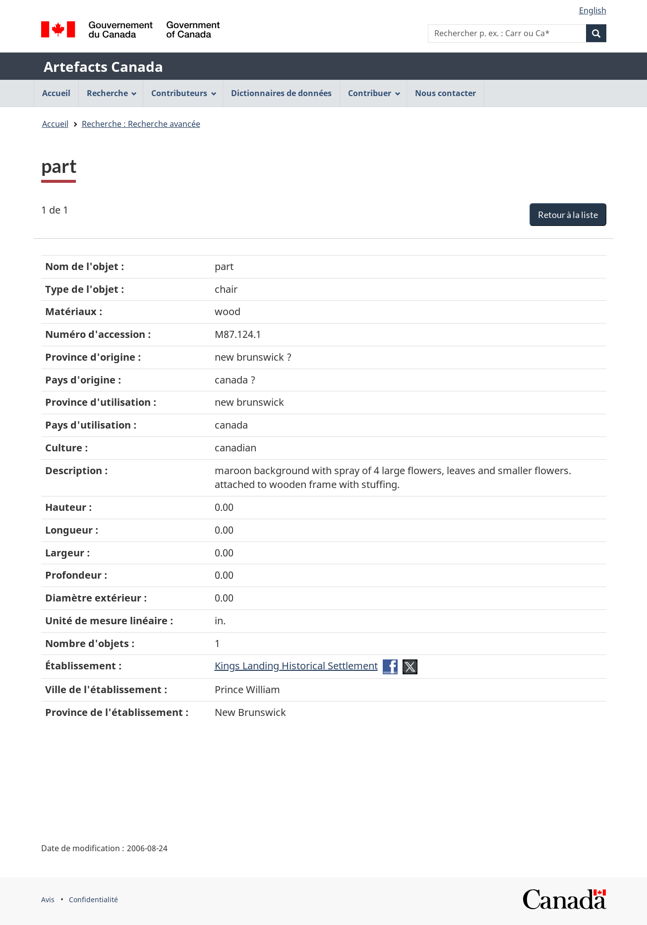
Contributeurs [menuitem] (184, 93)
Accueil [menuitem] (56, 93)
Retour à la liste (568, 214)
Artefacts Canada (103, 66)
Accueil (55, 123)
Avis (48, 899)
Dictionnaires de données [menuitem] (281, 93)
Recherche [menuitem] (112, 93)
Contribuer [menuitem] (374, 93)
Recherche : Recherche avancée (141, 123)
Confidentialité (93, 899)
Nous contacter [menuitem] (445, 93)
